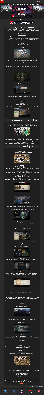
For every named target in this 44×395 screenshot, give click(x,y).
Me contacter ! (27, 393)
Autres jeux (28, 1)
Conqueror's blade (14, 1)
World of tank (18, 1)
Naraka (26, 1)
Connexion (35, 1)
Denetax (18, 393)
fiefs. (27, 104)
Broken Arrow (22, 1)
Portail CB (22, 19)
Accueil (10, 1)
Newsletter (32, 1)
